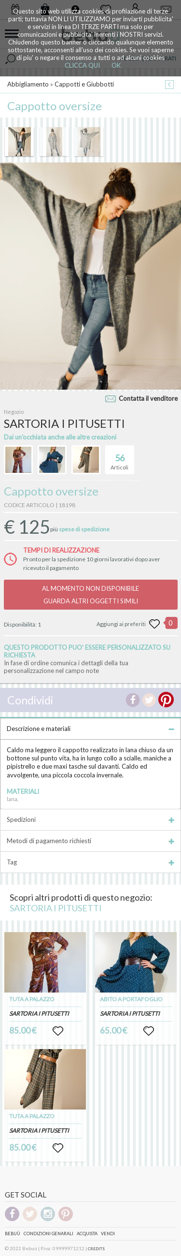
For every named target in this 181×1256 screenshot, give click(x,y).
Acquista (87, 1233)
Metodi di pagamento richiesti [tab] (90, 841)
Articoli (119, 457)
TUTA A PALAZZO (32, 999)
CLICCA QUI (82, 65)
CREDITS (96, 1248)
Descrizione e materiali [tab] (90, 728)
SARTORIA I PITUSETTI (56, 908)
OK (116, 65)
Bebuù (12, 1233)
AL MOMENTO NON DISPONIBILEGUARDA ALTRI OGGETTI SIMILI (90, 594)
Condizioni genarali (48, 1233)
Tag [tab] (90, 862)
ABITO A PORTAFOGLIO (131, 999)
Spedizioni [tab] (90, 819)
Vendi (108, 1233)
